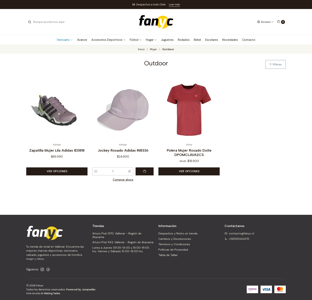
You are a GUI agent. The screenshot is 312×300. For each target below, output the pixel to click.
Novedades (230, 40)
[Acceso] (265, 22)
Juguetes (167, 40)
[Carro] (281, 22)
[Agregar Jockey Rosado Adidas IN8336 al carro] (145, 171)
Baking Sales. (52, 293)
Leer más (174, 4)
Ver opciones (57, 171)
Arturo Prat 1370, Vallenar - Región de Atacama (116, 235)
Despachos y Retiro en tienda (177, 233)
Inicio (141, 49)
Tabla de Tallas (168, 255)
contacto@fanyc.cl (239, 233)
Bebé (197, 40)
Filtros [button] (275, 64)
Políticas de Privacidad (173, 249)
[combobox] (48, 22)
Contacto (248, 40)
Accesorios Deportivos (108, 40)
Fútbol (136, 40)
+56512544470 (236, 239)
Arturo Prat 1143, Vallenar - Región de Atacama (122, 242)
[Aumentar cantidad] (129, 171)
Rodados (184, 40)
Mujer (153, 49)
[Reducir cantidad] (96, 171)
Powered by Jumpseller (81, 289)
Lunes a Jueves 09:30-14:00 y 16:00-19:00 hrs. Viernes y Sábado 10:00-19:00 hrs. (120, 249)
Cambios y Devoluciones (174, 239)
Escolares (211, 40)
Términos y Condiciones (174, 244)
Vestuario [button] (65, 40)
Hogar (151, 40)
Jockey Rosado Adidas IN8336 (123, 150)
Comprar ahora (123, 179)
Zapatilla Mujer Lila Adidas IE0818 (57, 150)
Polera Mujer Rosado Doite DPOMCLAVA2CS (189, 152)
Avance (82, 40)
